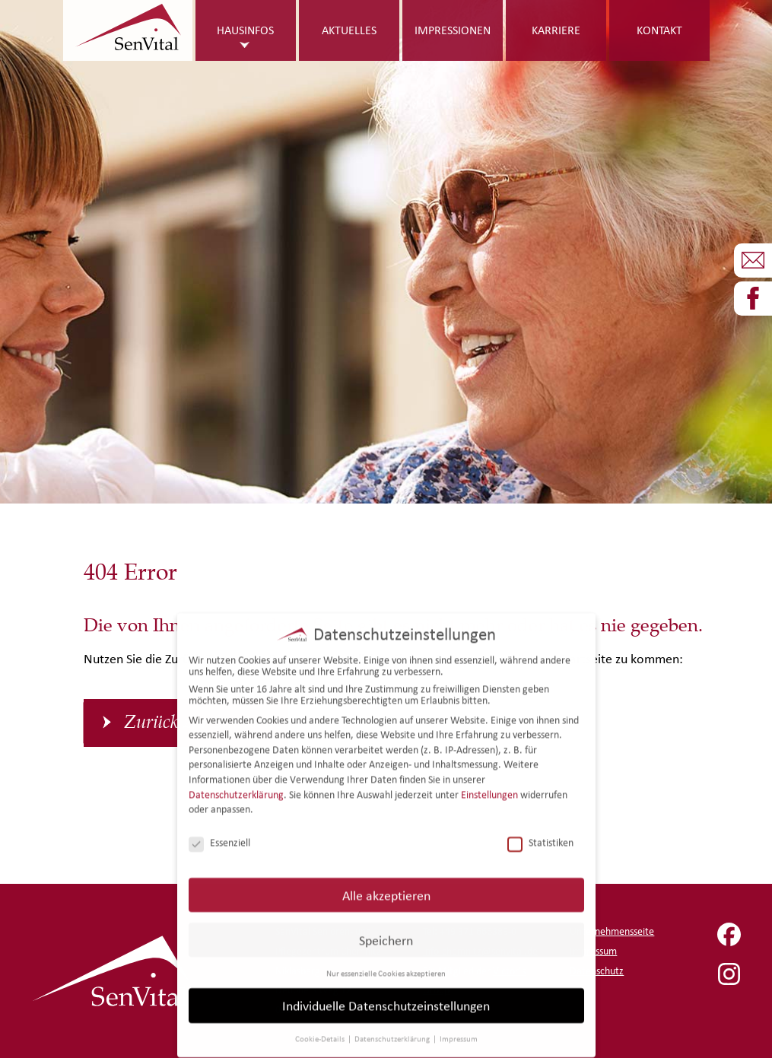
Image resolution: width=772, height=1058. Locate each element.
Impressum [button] (459, 1028)
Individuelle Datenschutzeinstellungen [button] (386, 995)
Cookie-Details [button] (320, 1028)
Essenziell (219, 832)
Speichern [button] (386, 929)
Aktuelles (349, 30)
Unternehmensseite (612, 931)
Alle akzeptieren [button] (386, 884)
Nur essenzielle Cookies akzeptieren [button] (386, 962)
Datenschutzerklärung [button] (392, 1028)
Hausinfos (245, 30)
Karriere (556, 30)
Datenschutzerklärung (236, 784)
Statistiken (540, 832)
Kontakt (659, 30)
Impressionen (453, 30)
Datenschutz (597, 971)
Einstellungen (489, 784)
